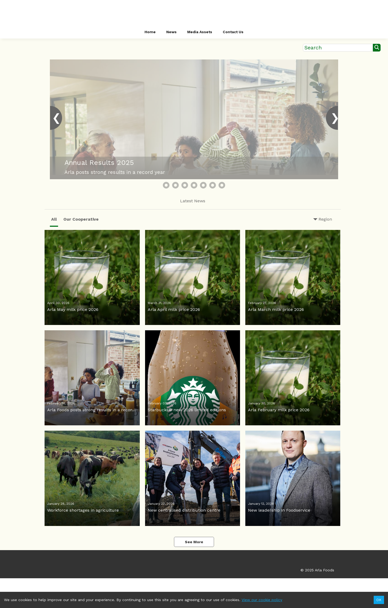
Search (313, 47)
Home (150, 32)
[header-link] (194, 13)
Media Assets (199, 32)
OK (378, 600)
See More (194, 542)
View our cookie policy (262, 600)
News (171, 32)
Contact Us (233, 32)
